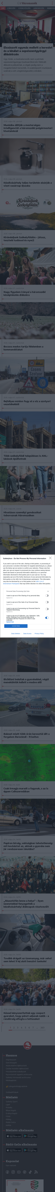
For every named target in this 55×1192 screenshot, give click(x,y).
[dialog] (27, 596)
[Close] (51, 559)
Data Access (27, 633)
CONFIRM (16, 626)
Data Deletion (15, 633)
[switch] (47, 596)
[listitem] (27, 591)
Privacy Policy (39, 633)
